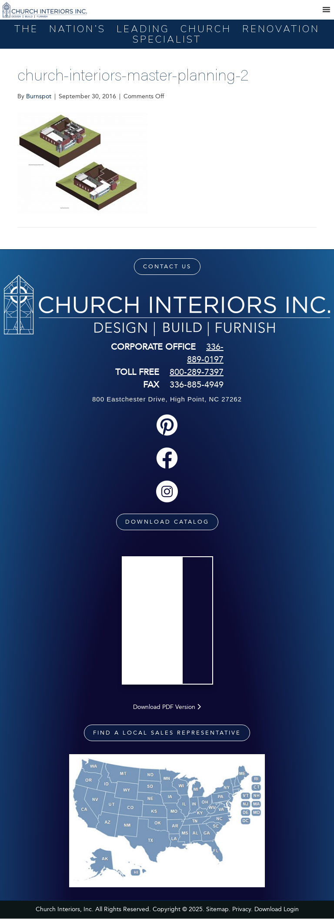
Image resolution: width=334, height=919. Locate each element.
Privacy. (242, 909)
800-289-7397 (197, 372)
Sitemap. (218, 909)
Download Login (276, 909)
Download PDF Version (167, 707)
